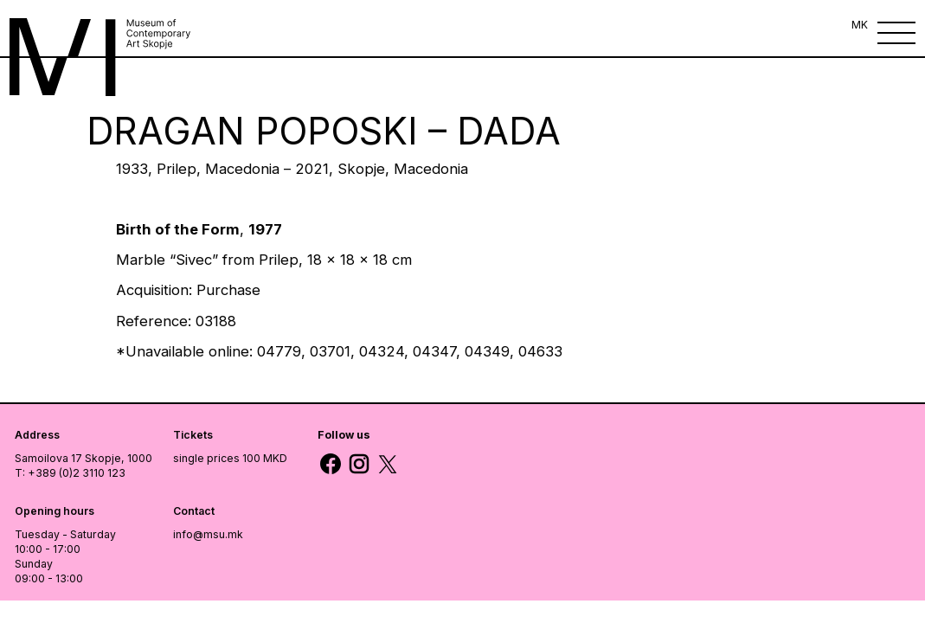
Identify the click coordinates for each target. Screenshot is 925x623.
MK (859, 24)
